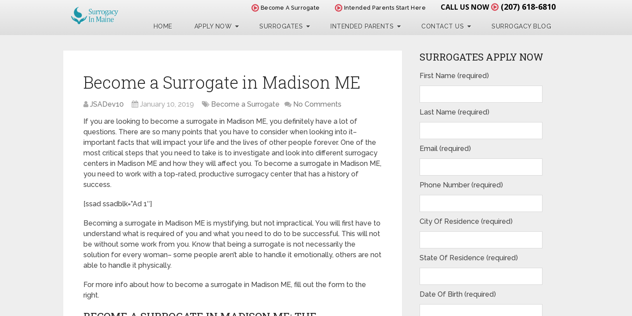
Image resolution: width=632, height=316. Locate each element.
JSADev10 (107, 104)
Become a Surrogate (245, 104)
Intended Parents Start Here (380, 7)
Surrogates (281, 26)
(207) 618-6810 (528, 6)
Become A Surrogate (285, 7)
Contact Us (442, 26)
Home (163, 26)
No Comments (317, 104)
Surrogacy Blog (521, 26)
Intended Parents (362, 26)
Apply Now (213, 26)
